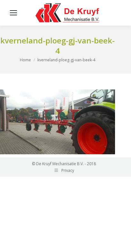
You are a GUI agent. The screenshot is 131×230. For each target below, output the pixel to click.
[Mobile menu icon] (13, 13)
